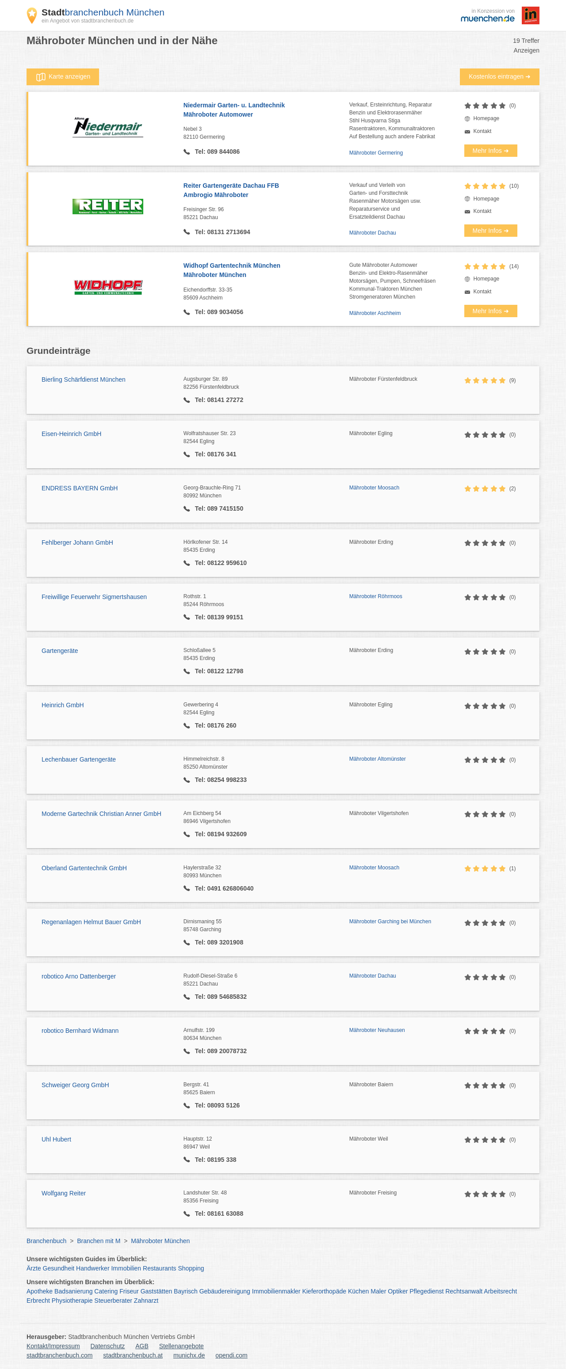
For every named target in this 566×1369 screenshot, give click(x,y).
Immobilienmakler (276, 1291)
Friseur (129, 1291)
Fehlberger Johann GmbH (77, 542)
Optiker (398, 1291)
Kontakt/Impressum (53, 1346)
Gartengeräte (60, 650)
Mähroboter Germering (376, 153)
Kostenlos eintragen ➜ (500, 76)
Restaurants (159, 1268)
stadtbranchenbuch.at (133, 1355)
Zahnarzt (146, 1300)
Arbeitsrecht (500, 1291)
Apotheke (40, 1291)
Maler (378, 1291)
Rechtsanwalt (463, 1291)
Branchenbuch (46, 1240)
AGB (142, 1346)
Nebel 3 (266, 133)
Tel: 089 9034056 (218, 311)
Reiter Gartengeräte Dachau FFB (266, 191)
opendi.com (231, 1355)
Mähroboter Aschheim (375, 313)
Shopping (191, 1268)
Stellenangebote (181, 1346)
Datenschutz (108, 1346)
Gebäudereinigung (224, 1291)
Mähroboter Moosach (374, 488)
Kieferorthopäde (324, 1291)
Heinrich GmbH (63, 705)
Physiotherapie (72, 1300)
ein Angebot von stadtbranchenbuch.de (88, 21)
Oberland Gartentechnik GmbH (84, 868)
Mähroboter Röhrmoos (375, 596)
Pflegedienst (426, 1291)
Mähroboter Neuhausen (377, 1030)
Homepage (487, 118)
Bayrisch (186, 1291)
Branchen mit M (98, 1240)
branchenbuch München (103, 12)
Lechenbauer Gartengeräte (79, 759)
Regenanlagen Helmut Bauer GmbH (91, 921)
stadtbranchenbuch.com (59, 1355)
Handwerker (92, 1268)
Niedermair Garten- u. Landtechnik (266, 110)
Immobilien (126, 1268)
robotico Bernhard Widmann (80, 1030)
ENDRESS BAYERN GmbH (80, 488)
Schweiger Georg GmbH (75, 1084)
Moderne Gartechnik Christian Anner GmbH (101, 813)
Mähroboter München (160, 1240)
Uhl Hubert (56, 1139)
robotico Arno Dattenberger (79, 976)
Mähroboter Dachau (372, 233)
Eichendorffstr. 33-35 (266, 294)
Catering (106, 1291)
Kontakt (483, 131)
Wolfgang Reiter (64, 1193)
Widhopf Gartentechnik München (266, 271)
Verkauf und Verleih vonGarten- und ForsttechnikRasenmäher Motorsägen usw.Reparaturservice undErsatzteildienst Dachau (385, 201)
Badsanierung (73, 1291)
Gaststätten (156, 1291)
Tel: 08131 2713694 (221, 231)
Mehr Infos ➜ (491, 150)
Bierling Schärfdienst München (84, 379)
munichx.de (189, 1355)
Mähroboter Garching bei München (390, 921)
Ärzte (34, 1268)
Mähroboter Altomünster (377, 759)
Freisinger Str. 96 (266, 213)
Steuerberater (113, 1300)
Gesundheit (59, 1268)
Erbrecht (38, 1300)
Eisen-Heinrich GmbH (71, 433)
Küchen (358, 1291)
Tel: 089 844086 (216, 151)
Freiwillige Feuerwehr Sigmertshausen (94, 596)
